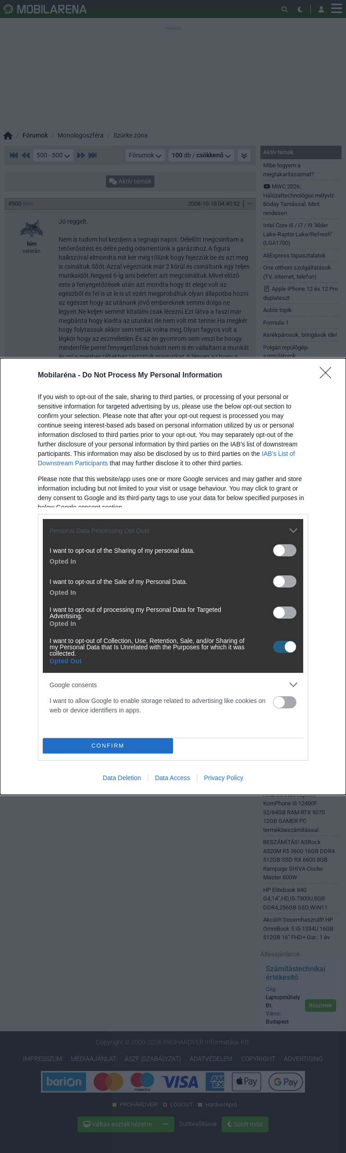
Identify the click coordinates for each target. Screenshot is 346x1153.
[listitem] (173, 530)
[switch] (284, 550)
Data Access (172, 777)
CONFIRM (108, 745)
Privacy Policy (223, 777)
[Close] (328, 375)
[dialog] (173, 576)
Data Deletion (122, 777)
